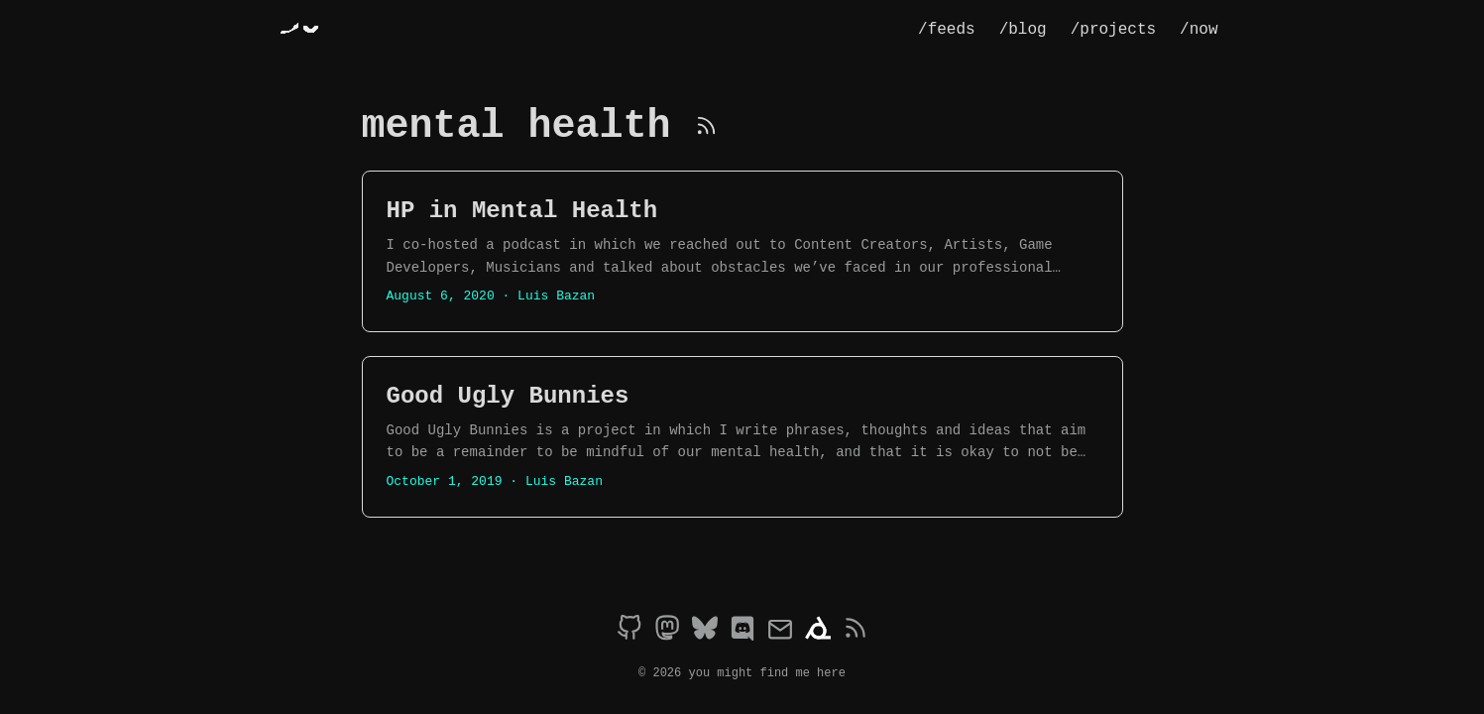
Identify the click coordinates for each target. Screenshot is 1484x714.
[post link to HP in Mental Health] (742, 251)
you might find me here (767, 671)
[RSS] (706, 126)
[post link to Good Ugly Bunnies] (742, 437)
